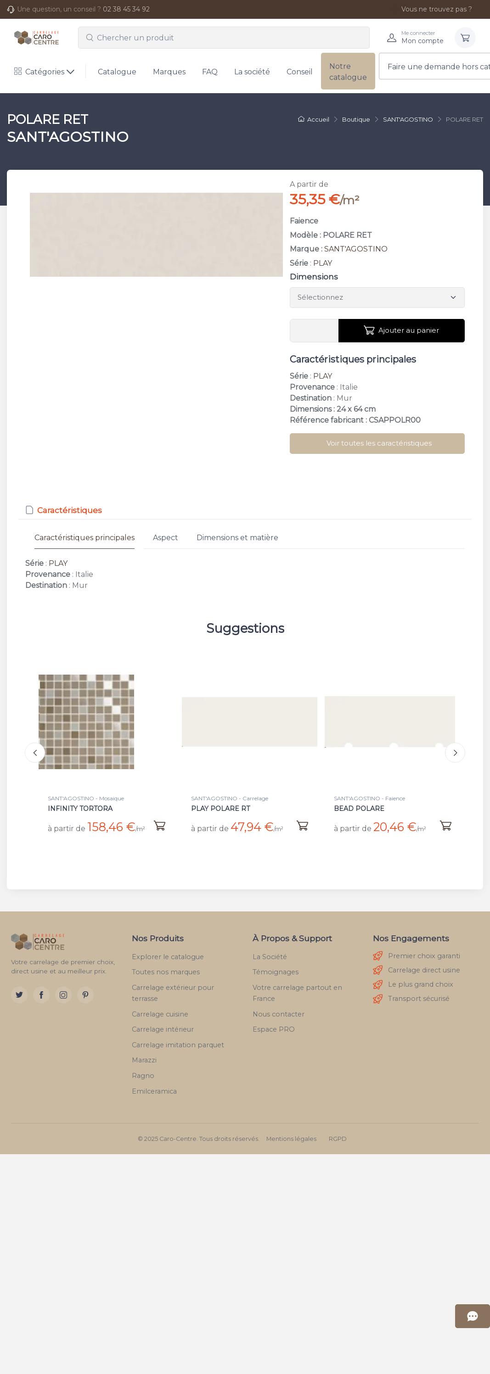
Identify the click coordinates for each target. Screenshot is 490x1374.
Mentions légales (291, 1137)
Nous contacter (278, 1012)
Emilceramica (154, 1089)
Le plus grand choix (413, 983)
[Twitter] (19, 993)
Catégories (39, 71)
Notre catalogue (348, 72)
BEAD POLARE (359, 808)
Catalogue (117, 71)
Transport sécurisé (411, 997)
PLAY (322, 263)
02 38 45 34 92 (126, 9)
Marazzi (144, 1058)
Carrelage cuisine (160, 1012)
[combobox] (224, 38)
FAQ (210, 71)
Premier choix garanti (416, 954)
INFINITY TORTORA (80, 808)
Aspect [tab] (165, 537)
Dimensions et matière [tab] (237, 537)
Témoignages (276, 970)
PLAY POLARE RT (220, 808)
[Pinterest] (85, 993)
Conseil (300, 71)
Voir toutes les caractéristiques (379, 443)
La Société (270, 954)
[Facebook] (41, 993)
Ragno (143, 1073)
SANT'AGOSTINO (356, 249)
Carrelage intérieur (163, 1027)
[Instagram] (63, 993)
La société (252, 71)
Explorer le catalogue (168, 954)
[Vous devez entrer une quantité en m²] (314, 331)
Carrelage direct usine (416, 968)
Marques (169, 71)
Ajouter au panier (401, 330)
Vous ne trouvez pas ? (431, 9)
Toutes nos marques (166, 970)
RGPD (338, 1137)
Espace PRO (274, 1027)
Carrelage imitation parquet (178, 1043)
